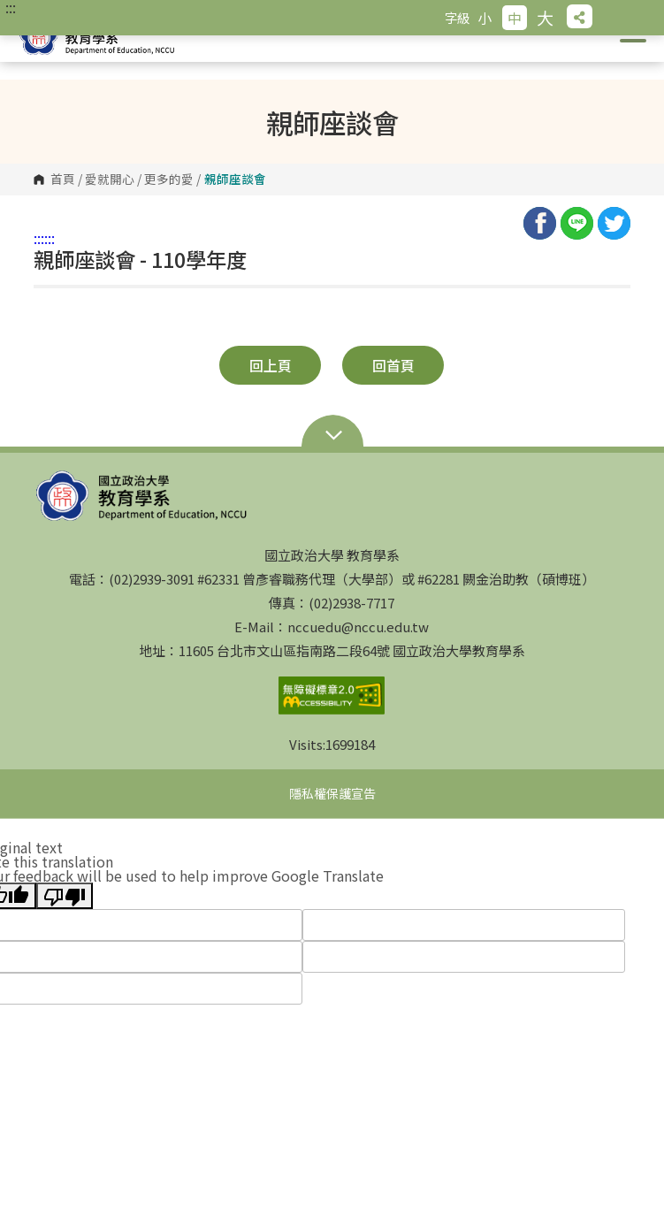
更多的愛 (169, 179)
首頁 (62, 179)
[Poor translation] (64, 896)
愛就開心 (109, 179)
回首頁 (393, 365)
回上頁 (270, 365)
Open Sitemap (332, 437)
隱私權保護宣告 (332, 793)
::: (10, 7)
